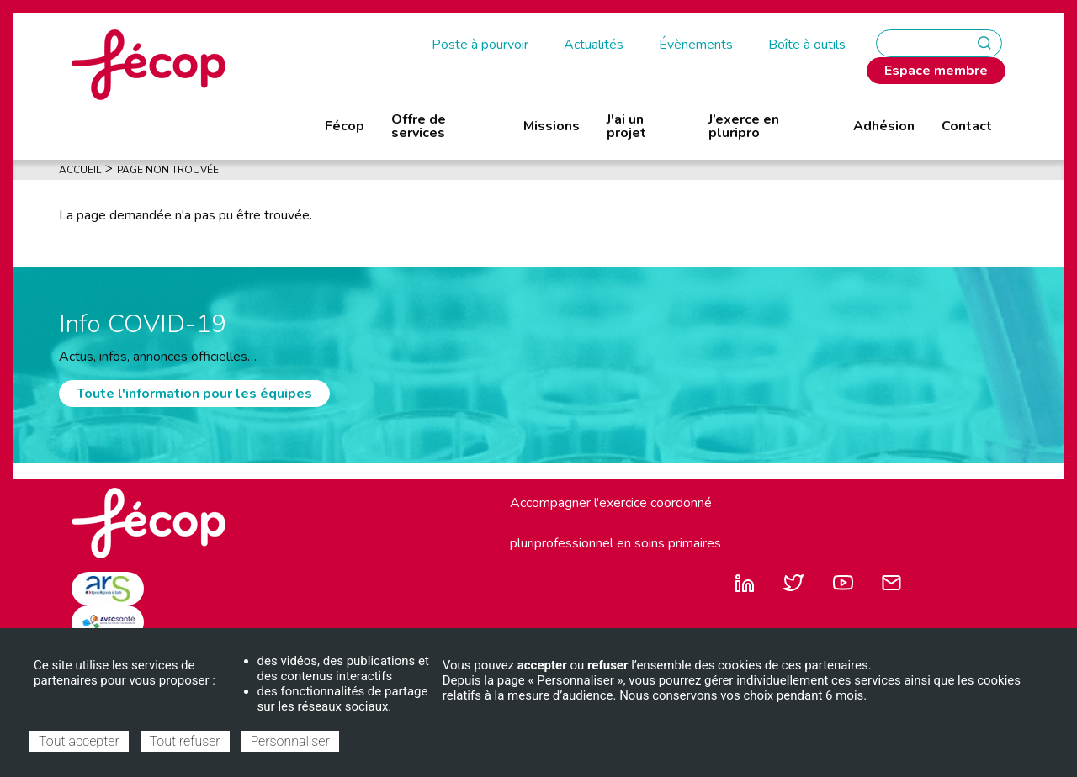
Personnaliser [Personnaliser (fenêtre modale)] (289, 741)
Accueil (80, 170)
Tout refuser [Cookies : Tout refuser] (185, 741)
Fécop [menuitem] (344, 126)
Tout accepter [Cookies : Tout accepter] (79, 741)
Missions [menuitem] (551, 126)
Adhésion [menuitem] (884, 126)
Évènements (696, 44)
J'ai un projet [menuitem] (626, 126)
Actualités (593, 44)
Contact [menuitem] (967, 126)
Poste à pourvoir (480, 44)
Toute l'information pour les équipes (194, 393)
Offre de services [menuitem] (418, 126)
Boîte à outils (807, 44)
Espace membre (936, 70)
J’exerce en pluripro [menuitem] (743, 126)
